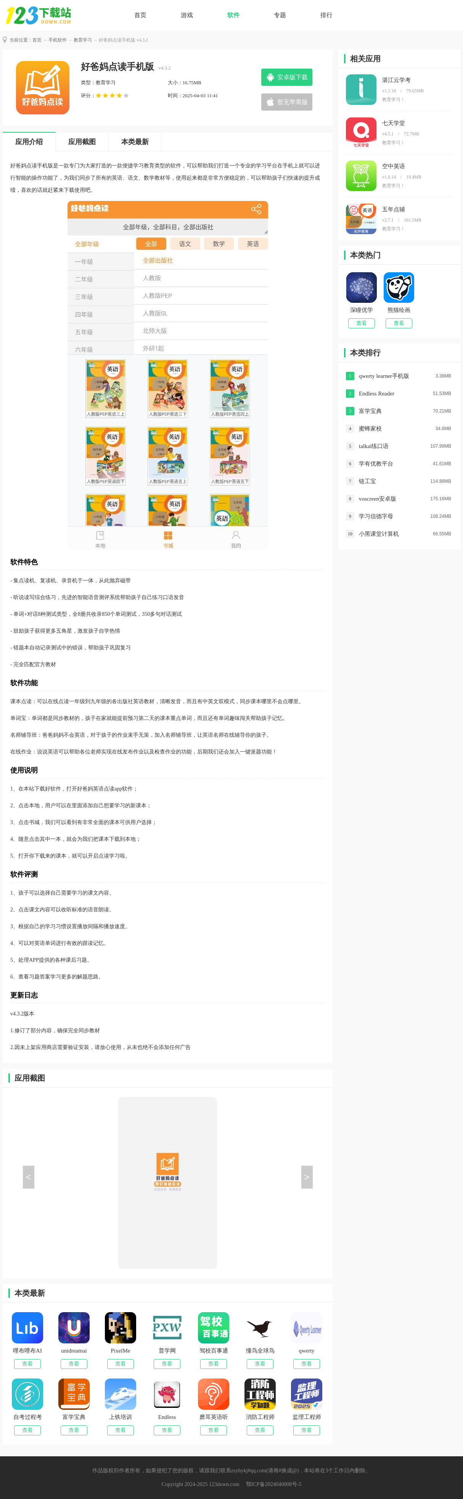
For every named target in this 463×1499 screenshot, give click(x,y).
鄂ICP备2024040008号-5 (273, 1484)
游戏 (187, 15)
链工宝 (367, 481)
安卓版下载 (292, 77)
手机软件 (57, 40)
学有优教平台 (376, 464)
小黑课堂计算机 (379, 534)
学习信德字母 (376, 516)
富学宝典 (370, 411)
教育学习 (83, 40)
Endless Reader (376, 393)
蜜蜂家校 (370, 429)
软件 (233, 15)
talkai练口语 (374, 446)
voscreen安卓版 (377, 499)
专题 (280, 15)
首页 (140, 15)
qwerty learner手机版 (384, 376)
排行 (326, 15)
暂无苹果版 (292, 102)
